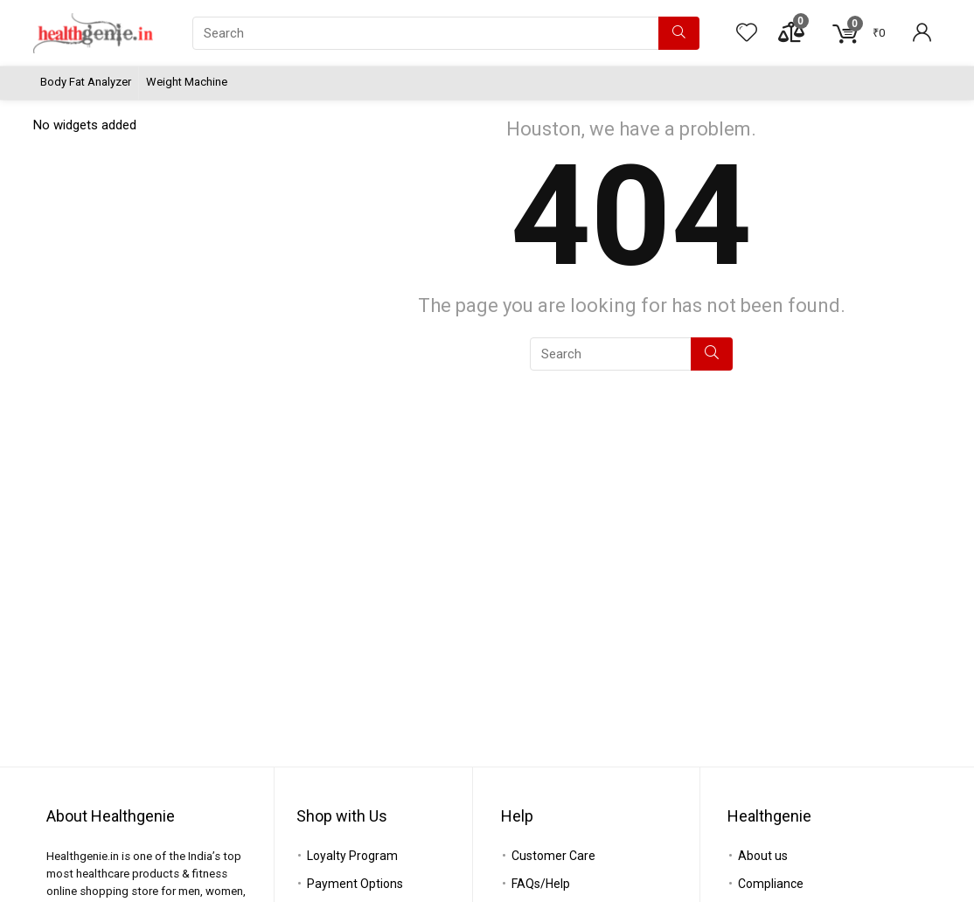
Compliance (771, 884)
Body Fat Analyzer (85, 81)
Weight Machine (186, 81)
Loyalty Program (352, 856)
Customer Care (553, 856)
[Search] (678, 33)
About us (763, 856)
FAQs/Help (540, 884)
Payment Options (355, 884)
